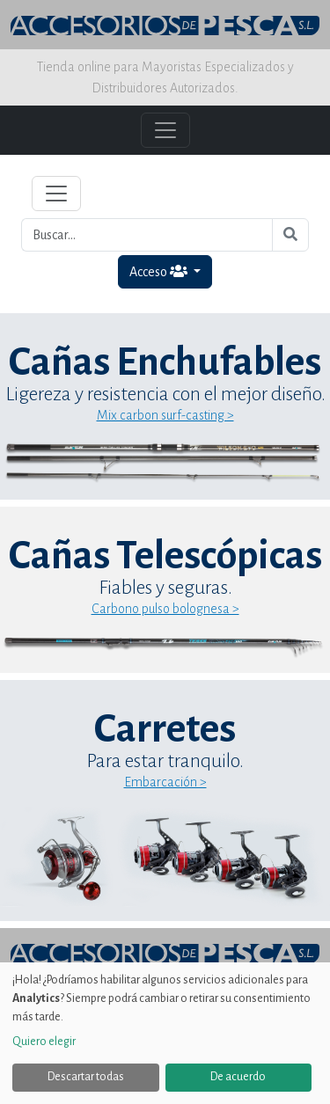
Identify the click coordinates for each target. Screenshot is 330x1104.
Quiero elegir (44, 1041)
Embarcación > (165, 782)
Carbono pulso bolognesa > (165, 609)
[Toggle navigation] (56, 193)
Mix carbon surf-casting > (165, 415)
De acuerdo (238, 1077)
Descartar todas (86, 1077)
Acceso (159, 271)
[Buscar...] (147, 235)
